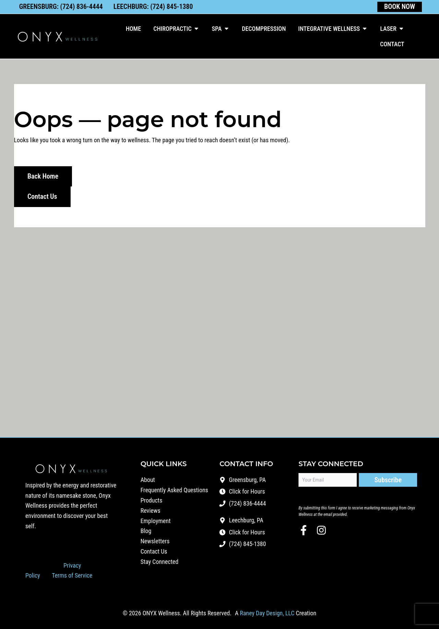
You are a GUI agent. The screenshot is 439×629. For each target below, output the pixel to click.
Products (151, 500)
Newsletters (155, 541)
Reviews (150, 510)
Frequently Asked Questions (174, 490)
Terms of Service (72, 575)
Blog (146, 531)
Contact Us (154, 551)
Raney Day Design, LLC (267, 613)
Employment (156, 520)
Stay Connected (160, 562)
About (148, 479)
